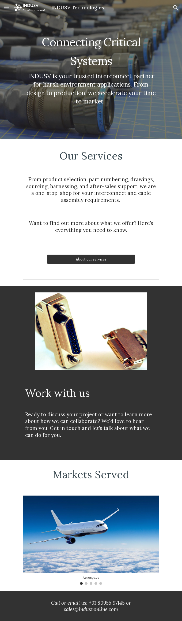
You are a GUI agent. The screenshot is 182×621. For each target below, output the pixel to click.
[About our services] (91, 259)
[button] (6, 7)
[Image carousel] (91, 540)
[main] (91, 70)
